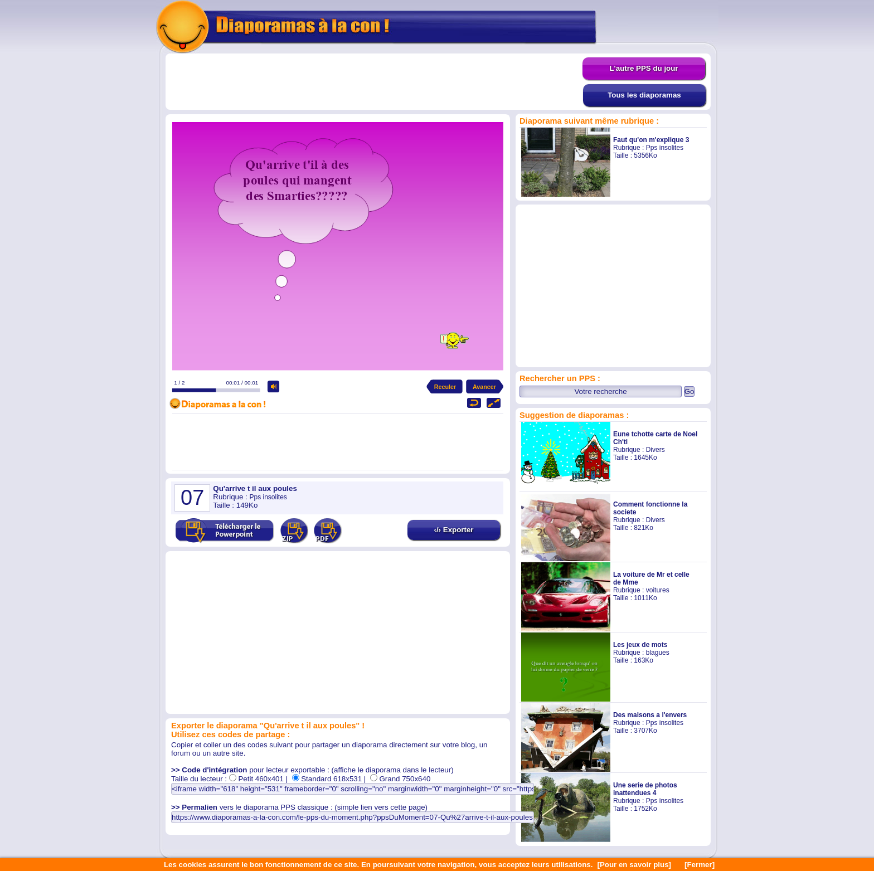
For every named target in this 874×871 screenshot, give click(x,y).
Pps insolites (664, 148)
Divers (655, 450)
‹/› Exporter (453, 529)
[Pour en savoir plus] (634, 864)
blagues (657, 652)
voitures (657, 590)
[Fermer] (699, 864)
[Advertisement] (374, 82)
